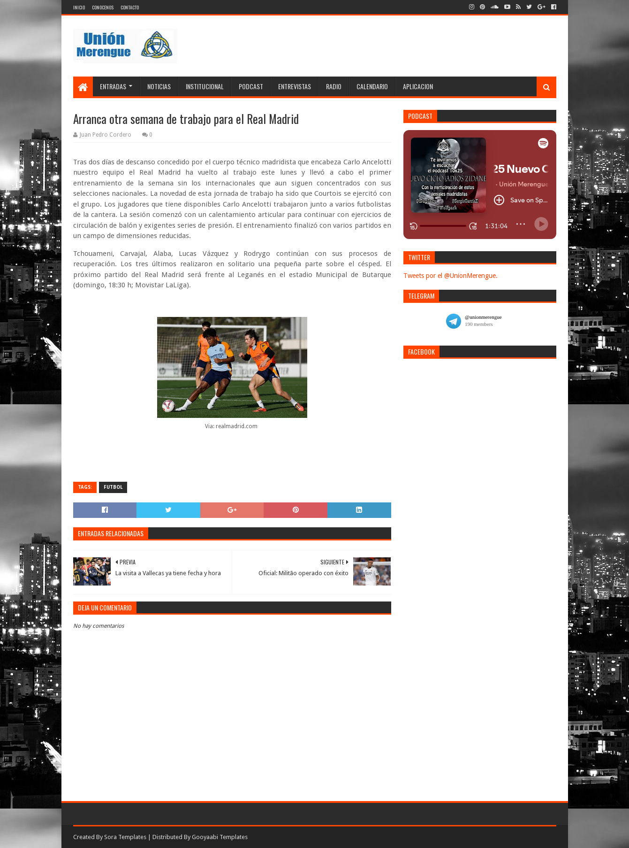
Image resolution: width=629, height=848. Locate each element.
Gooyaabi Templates (220, 836)
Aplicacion (418, 86)
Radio (333, 86)
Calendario (372, 86)
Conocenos (103, 7)
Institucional (205, 86)
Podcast (251, 86)
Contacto (130, 7)
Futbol (113, 487)
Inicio (79, 7)
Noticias (159, 86)
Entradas (113, 86)
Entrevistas (294, 86)
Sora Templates (125, 836)
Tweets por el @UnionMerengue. (450, 275)
